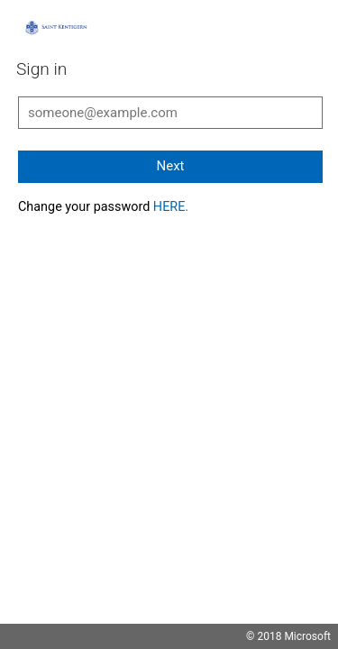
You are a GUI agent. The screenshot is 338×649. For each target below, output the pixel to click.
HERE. (170, 207)
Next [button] (170, 166)
